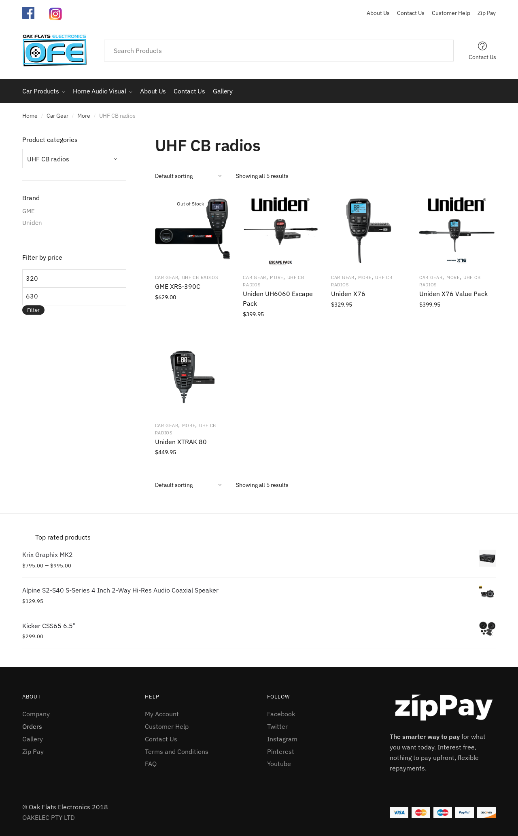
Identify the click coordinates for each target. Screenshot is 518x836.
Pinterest (280, 751)
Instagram (282, 739)
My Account (162, 714)
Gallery (32, 739)
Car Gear (57, 115)
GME (28, 211)
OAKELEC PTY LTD (48, 817)
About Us (378, 13)
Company (36, 714)
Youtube (279, 764)
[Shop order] (192, 176)
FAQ (151, 764)
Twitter (277, 726)
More (83, 115)
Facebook (281, 714)
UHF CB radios (200, 277)
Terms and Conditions (176, 751)
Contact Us (408, 13)
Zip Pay (483, 13)
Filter (33, 310)
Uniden (32, 222)
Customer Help (448, 13)
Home (30, 115)
